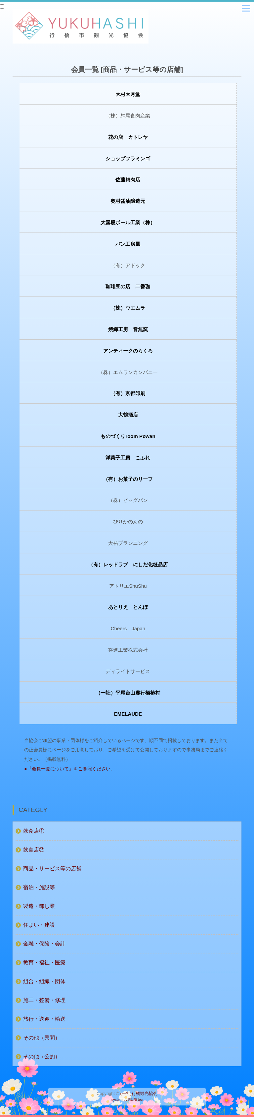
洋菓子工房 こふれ (128, 457)
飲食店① (33, 831)
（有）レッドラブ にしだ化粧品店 (128, 564)
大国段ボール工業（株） (128, 222)
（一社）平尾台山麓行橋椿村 (128, 693)
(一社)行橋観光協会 (138, 1093)
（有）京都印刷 (127, 393)
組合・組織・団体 (44, 981)
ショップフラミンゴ (128, 158)
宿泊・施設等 (39, 887)
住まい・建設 (39, 925)
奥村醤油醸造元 (127, 201)
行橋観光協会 (77, 26)
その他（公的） (41, 1056)
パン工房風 (127, 244)
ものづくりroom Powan (128, 436)
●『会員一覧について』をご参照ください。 (69, 768)
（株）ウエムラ (127, 308)
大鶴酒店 (128, 415)
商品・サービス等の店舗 (52, 868)
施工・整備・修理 (44, 1000)
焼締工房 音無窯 (128, 329)
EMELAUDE (128, 714)
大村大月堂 (127, 94)
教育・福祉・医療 (44, 962)
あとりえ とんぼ (128, 607)
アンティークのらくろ (128, 351)
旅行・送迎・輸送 (44, 1019)
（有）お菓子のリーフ (128, 479)
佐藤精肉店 (127, 179)
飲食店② (33, 850)
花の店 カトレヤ (128, 137)
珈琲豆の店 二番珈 (128, 286)
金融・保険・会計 (44, 943)
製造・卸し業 (39, 906)
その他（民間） (41, 1037)
